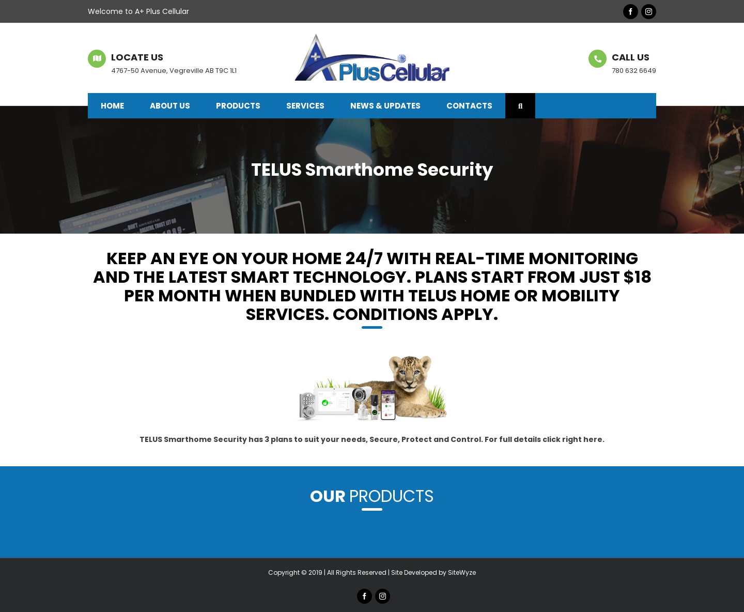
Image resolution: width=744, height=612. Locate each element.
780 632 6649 (634, 70)
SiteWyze (462, 572)
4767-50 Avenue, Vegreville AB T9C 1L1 (174, 70)
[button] (520, 105)
